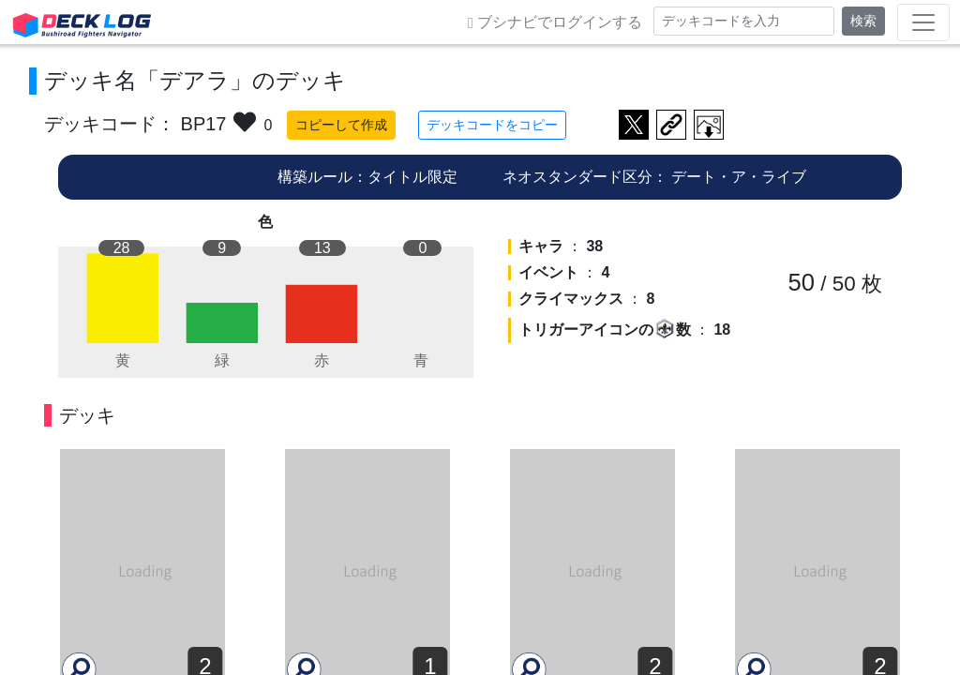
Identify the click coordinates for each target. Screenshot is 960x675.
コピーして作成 (341, 124)
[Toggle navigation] (923, 22)
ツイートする (634, 125)
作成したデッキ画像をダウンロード (709, 125)
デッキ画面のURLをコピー (671, 125)
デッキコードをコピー (492, 124)
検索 (863, 20)
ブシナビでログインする (555, 22)
